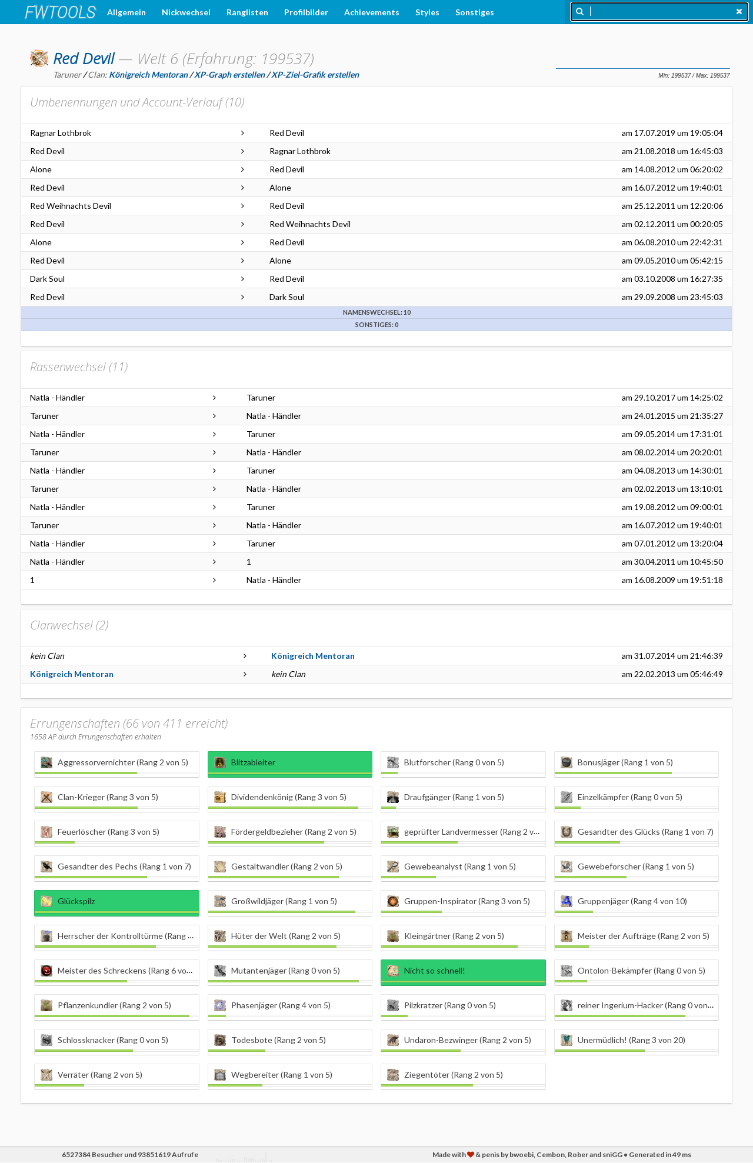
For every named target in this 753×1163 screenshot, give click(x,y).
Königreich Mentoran (313, 656)
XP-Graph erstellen (229, 74)
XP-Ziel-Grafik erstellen (315, 74)
